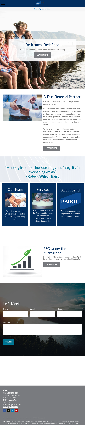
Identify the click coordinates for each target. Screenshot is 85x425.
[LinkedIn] (12, 410)
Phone (59, 309)
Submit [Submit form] (8, 342)
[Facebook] (4, 410)
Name (5, 309)
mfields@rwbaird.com (10, 407)
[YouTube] (16, 410)
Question (6, 323)
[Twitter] (8, 410)
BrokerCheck (41, 418)
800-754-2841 (15, 395)
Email (32, 309)
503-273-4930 (13, 393)
